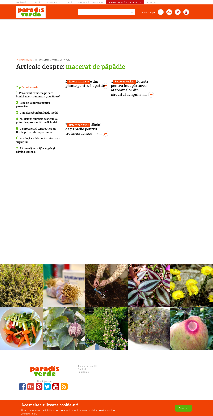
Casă (69, 2)
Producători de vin (90, 2)
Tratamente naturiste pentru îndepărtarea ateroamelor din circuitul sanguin (130, 88)
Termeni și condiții (87, 366)
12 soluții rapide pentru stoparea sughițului (38, 140)
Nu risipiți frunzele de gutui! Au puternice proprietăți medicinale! (37, 120)
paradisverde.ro (24, 60)
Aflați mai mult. (29, 413)
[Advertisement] (106, 37)
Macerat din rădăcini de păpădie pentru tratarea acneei (83, 129)
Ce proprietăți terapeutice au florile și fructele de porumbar (36, 130)
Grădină (21, 2)
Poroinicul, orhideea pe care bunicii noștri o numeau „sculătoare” (38, 94)
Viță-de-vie (53, 2)
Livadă (37, 2)
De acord (183, 408)
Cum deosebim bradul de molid (39, 112)
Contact (152, 2)
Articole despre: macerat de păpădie (52, 60)
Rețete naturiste (79, 81)
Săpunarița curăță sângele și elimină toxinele (35, 150)
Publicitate (83, 371)
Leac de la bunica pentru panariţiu (33, 104)
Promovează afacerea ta (125, 2)
